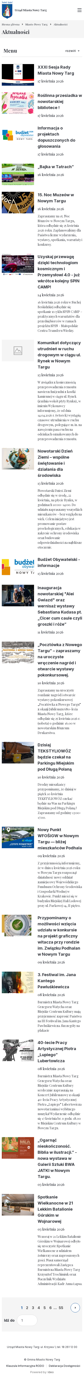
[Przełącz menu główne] (79, 10)
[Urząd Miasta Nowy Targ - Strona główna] (24, 10)
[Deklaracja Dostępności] (64, 1366)
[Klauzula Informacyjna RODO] (25, 1366)
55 (61, 1307)
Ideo (51, 1372)
